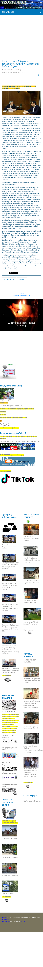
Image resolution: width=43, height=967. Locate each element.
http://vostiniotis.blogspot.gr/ (32, 801)
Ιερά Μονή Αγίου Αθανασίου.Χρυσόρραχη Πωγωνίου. (31, 538)
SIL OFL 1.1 (24, 921)
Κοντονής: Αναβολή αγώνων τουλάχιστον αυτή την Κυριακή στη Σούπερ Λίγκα (20, 64)
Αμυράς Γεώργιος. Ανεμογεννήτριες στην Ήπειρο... (9, 547)
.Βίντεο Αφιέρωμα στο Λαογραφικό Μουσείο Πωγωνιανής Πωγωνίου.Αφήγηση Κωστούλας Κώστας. (30, 772)
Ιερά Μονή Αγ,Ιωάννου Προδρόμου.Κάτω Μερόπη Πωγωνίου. (32, 560)
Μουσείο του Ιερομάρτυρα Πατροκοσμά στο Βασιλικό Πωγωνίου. (32, 681)
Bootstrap (4, 917)
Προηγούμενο (9, 279)
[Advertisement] (20, 35)
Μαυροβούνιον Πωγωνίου (10, 875)
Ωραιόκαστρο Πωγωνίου (9, 838)
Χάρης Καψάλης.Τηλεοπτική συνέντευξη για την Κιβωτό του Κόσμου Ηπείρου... (10, 670)
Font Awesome (6, 921)
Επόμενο (22, 279)
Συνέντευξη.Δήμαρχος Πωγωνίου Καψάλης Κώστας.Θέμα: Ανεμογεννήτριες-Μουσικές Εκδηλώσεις (10, 650)
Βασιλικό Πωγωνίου (8, 894)
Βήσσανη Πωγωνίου (9, 773)
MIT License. (5, 919)
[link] (17, 408)
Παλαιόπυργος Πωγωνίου (10, 857)
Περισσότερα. (28, 630)
